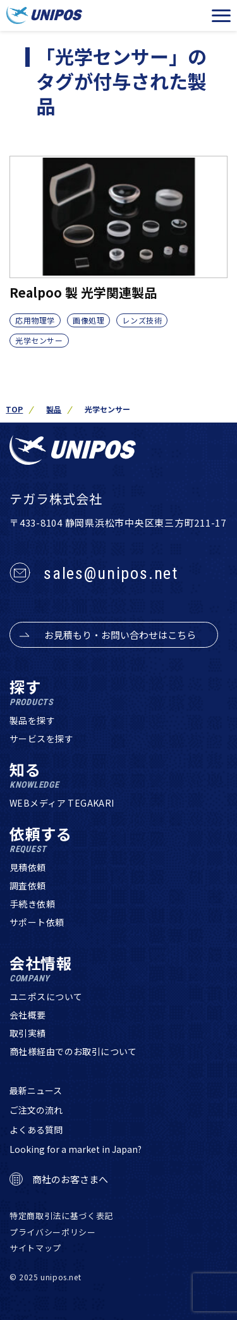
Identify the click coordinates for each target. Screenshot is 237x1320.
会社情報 (40, 969)
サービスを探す (41, 738)
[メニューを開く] (221, 15)
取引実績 (27, 1033)
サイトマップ (35, 1248)
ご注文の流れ (36, 1110)
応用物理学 (35, 320)
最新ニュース (35, 1090)
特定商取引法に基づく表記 (61, 1216)
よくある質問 (36, 1129)
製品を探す (32, 720)
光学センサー (39, 340)
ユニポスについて (45, 996)
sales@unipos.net (111, 573)
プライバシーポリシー (52, 1232)
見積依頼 (27, 867)
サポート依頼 (36, 922)
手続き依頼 (32, 903)
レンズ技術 (142, 320)
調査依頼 (27, 885)
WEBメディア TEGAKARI (61, 802)
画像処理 (88, 320)
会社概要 (27, 1014)
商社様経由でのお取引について (73, 1051)
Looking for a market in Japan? (75, 1149)
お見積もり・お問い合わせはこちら (120, 634)
